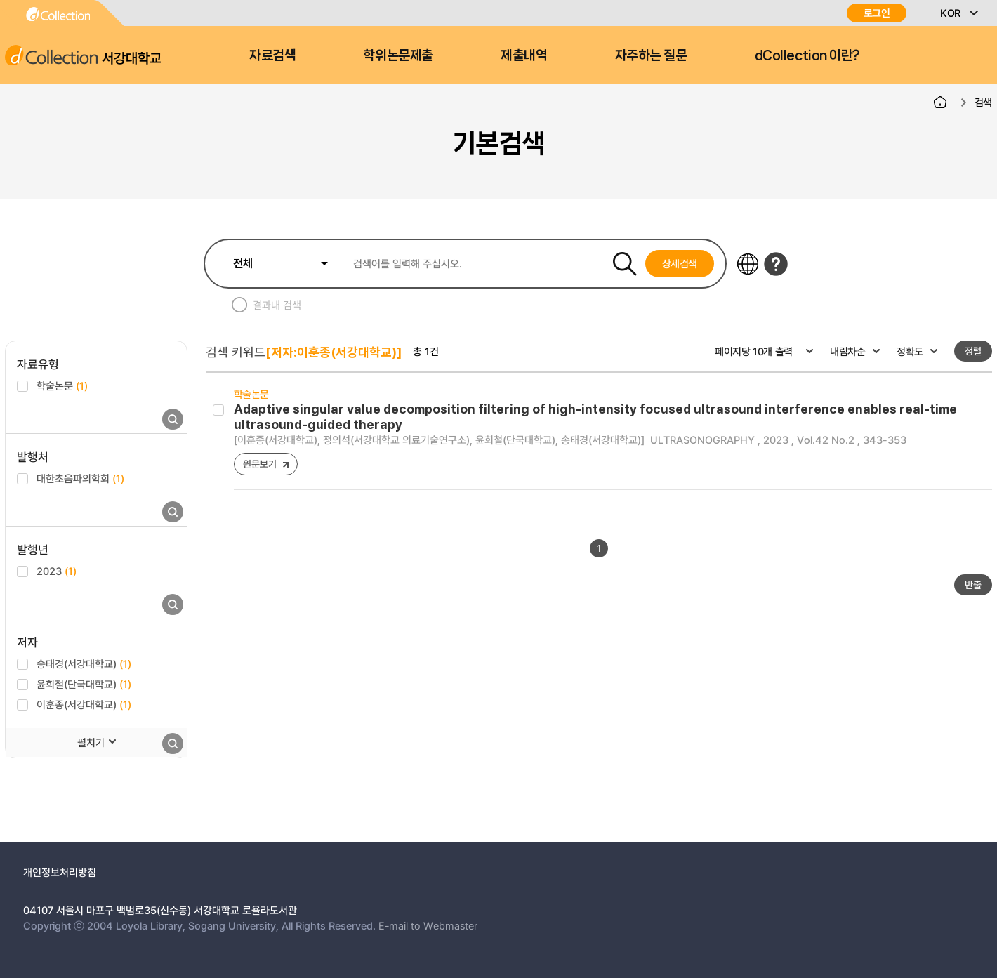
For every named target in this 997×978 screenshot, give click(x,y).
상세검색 (680, 263)
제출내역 (524, 55)
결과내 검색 (277, 305)
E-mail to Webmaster (427, 925)
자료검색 (272, 55)
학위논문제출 (398, 55)
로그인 (877, 13)
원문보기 (259, 463)
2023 (57, 571)
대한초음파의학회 (80, 478)
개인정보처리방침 (59, 872)
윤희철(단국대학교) (84, 684)
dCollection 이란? (807, 55)
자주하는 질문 (651, 55)
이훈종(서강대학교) (84, 704)
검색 (983, 102)
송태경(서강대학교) (84, 663)
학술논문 (62, 385)
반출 (973, 584)
